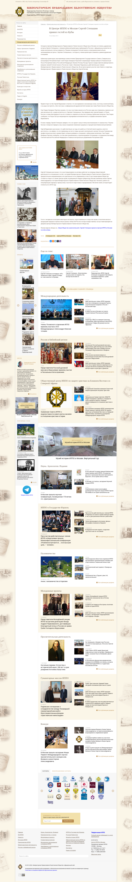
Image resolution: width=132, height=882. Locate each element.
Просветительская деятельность (27, 58)
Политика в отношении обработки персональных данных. (41, 870)
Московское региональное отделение (25, 65)
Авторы (68, 845)
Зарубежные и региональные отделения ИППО (50, 847)
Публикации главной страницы (80, 289)
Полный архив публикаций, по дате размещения (102, 835)
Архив (34, 162)
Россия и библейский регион (26, 45)
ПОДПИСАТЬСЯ (68, 821)
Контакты (20, 93)
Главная (19, 26)
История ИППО (22, 840)
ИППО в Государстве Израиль (26, 74)
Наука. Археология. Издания (26, 48)
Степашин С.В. (50, 236)
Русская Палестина (23, 77)
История (19, 32)
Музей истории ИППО (23, 90)
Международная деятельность (26, 42)
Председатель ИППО (24, 842)
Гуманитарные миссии (24, 55)
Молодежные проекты (24, 61)
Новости (19, 36)
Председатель (21, 39)
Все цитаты (33, 394)
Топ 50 (34, 482)
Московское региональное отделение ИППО (49, 843)
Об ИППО (20, 29)
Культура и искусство (23, 86)
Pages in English (22, 96)
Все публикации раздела (106, 328)
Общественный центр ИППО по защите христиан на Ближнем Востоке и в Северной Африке (26, 81)
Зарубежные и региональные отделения (26, 70)
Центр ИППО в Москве (64, 236)
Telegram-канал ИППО (27, 495)
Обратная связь (96, 854)
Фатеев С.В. (76, 236)
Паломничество (22, 52)
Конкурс (19, 99)
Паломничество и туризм (48, 835)
